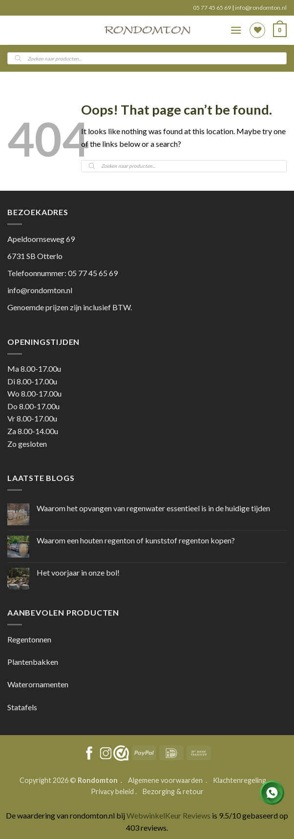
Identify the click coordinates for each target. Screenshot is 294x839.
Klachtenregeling (239, 780)
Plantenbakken (32, 661)
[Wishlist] (257, 30)
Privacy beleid (112, 791)
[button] (236, 30)
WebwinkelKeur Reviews (168, 815)
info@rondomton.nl (261, 7)
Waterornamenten (37, 684)
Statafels (22, 707)
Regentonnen (29, 639)
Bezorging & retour (173, 791)
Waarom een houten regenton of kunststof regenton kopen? (136, 540)
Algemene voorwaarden (166, 780)
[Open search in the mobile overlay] (147, 58)
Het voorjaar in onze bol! (78, 572)
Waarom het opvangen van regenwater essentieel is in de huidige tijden (153, 508)
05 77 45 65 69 (212, 7)
